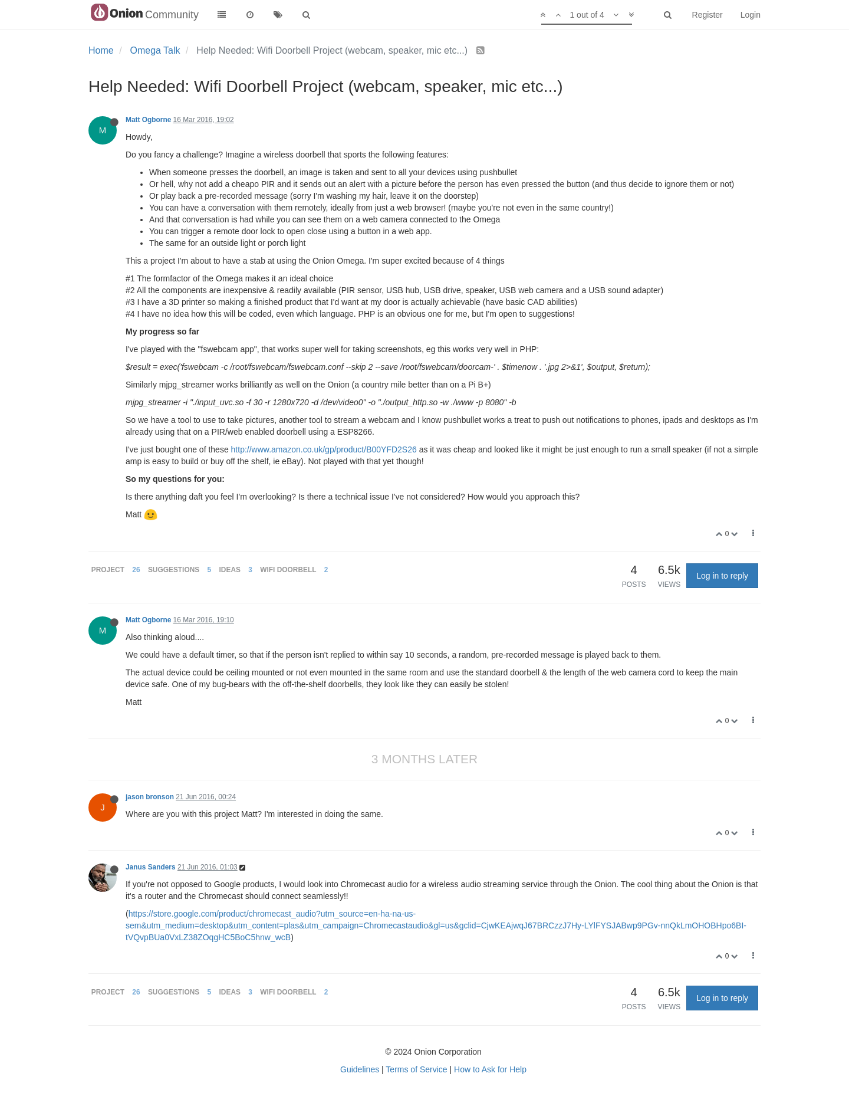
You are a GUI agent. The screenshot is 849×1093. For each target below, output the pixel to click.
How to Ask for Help (490, 1069)
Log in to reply (722, 575)
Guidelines (359, 1069)
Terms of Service (416, 1069)
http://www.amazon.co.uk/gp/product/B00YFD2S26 (324, 449)
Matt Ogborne (148, 120)
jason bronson (150, 797)
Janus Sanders (151, 867)
